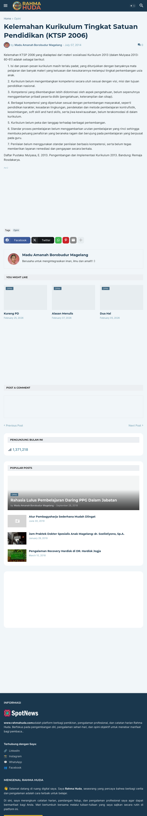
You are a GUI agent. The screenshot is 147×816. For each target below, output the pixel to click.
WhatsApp (13, 762)
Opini (17, 18)
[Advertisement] (73, 197)
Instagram (13, 756)
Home (7, 18)
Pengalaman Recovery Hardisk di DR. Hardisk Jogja (65, 551)
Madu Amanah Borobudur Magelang (55, 255)
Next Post (135, 425)
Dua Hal (105, 313)
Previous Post (14, 425)
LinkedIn (12, 751)
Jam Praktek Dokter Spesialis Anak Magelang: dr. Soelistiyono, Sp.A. (76, 534)
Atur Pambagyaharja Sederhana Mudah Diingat (62, 516)
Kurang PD (11, 313)
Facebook (12, 767)
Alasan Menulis (62, 313)
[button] (5, 5)
